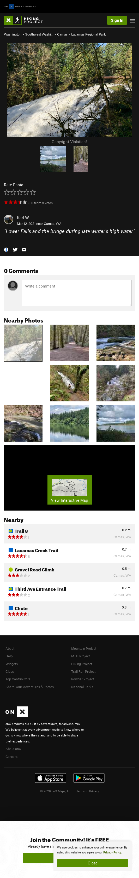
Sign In (117, 20)
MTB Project (80, 656)
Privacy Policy (112, 852)
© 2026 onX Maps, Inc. (56, 791)
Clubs (9, 671)
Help (9, 656)
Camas (62, 34)
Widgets (11, 664)
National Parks (82, 687)
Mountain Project (83, 648)
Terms (80, 791)
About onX (13, 749)
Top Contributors (17, 679)
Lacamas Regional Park (88, 34)
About (9, 648)
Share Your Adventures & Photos (29, 687)
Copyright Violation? (69, 141)
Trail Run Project (83, 671)
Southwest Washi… (39, 34)
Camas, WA (53, 223)
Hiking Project (81, 664)
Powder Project (82, 679)
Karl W (23, 217)
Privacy (94, 791)
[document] (92, 856)
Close (93, 863)
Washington (12, 34)
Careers (11, 756)
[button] (6, 249)
